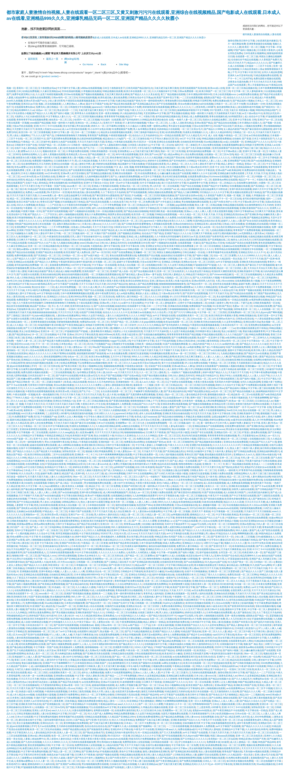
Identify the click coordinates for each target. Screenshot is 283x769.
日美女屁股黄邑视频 (222, 211)
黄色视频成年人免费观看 (118, 404)
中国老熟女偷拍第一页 (136, 366)
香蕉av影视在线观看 (83, 337)
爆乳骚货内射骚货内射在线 (94, 438)
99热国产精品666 (23, 224)
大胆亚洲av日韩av (215, 388)
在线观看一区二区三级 (247, 56)
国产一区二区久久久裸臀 (144, 521)
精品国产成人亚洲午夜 (73, 473)
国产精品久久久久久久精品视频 (147, 157)
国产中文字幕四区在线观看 (242, 495)
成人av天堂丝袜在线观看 (74, 129)
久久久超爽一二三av (225, 328)
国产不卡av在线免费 (17, 385)
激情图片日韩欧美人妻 (89, 666)
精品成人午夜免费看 (265, 97)
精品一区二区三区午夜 (238, 476)
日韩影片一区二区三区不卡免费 (229, 104)
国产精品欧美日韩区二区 (129, 596)
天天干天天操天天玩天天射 (92, 284)
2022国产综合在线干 (223, 126)
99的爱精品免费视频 (208, 457)
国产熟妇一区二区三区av (189, 407)
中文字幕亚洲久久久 (22, 732)
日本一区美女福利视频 (162, 625)
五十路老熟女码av (47, 88)
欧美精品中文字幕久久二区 (153, 227)
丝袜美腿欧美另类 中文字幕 (100, 508)
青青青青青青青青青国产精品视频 (183, 334)
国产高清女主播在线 (35, 609)
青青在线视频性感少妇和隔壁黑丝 (226, 116)
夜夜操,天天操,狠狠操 (178, 227)
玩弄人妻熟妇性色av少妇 (19, 682)
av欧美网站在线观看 (235, 337)
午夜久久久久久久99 (140, 110)
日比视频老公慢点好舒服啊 (175, 470)
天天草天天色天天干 (108, 160)
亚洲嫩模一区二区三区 (144, 252)
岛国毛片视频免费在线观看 (174, 713)
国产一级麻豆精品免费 (155, 309)
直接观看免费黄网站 (60, 265)
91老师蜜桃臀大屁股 (128, 318)
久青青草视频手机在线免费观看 (221, 252)
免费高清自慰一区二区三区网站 (152, 438)
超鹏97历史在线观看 (208, 754)
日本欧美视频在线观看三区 (168, 299)
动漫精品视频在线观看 (259, 236)
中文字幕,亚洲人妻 (260, 423)
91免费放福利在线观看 (253, 170)
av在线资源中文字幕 (256, 637)
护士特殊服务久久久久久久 (62, 622)
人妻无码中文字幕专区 (56, 660)
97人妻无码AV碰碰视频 (134, 123)
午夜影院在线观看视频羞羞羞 (80, 100)
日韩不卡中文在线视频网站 (139, 473)
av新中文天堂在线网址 (132, 303)
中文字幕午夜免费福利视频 (263, 372)
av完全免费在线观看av (203, 590)
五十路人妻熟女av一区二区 (77, 347)
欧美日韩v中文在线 (214, 609)
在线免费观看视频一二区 (85, 350)
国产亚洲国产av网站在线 (68, 764)
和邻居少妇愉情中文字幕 (198, 451)
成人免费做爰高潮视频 (238, 483)
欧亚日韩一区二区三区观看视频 (34, 132)
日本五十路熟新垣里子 (114, 88)
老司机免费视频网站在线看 (56, 220)
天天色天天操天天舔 (64, 423)
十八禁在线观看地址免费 (267, 318)
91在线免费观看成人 (148, 173)
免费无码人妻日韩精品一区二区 (51, 107)
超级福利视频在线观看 (103, 685)
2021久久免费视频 (26, 205)
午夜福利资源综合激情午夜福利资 (75, 262)
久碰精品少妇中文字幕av (175, 748)
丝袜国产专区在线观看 (159, 366)
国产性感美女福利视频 (86, 299)
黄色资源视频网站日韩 (269, 243)
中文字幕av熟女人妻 (231, 151)
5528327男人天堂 (109, 533)
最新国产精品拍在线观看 (98, 527)
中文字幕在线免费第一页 (145, 454)
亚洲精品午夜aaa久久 (166, 729)
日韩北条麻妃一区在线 (193, 252)
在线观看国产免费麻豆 (113, 461)
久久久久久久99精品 (147, 435)
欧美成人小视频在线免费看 (248, 126)
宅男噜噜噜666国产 (201, 704)
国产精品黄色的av (21, 334)
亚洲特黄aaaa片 (180, 508)
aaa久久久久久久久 (33, 356)
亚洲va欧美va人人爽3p (183, 366)
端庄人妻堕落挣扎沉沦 (55, 748)
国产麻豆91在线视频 (102, 167)
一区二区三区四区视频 (69, 249)
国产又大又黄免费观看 (34, 328)
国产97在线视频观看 (166, 104)
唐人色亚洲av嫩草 (84, 432)
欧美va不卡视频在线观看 (97, 495)
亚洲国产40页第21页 (131, 486)
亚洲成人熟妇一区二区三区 (169, 394)
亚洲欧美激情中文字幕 (248, 271)
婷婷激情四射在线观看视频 (155, 107)
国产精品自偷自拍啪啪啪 (136, 211)
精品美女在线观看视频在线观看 (116, 132)
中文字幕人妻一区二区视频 (177, 511)
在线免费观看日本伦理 (138, 243)
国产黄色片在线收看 (150, 347)
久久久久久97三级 (111, 224)
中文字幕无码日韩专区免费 (32, 754)
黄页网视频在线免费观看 (76, 723)
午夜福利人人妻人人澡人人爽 (211, 160)
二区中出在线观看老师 (62, 454)
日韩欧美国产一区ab (137, 268)
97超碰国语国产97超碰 (204, 265)
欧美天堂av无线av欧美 (55, 281)
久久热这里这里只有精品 (198, 271)
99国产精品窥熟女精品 (198, 391)
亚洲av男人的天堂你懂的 (73, 173)
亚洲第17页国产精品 (27, 230)
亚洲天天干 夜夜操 (112, 123)
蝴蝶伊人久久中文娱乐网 (204, 173)
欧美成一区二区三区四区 (164, 110)
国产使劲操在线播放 (213, 498)
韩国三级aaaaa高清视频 (222, 735)
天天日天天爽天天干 (102, 476)
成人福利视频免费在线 (42, 666)
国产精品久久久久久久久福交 (254, 344)
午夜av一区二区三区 (157, 123)
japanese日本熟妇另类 (126, 413)
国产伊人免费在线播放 (267, 546)
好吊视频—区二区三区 (104, 262)
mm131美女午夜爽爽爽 (32, 413)
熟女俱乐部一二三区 (67, 110)
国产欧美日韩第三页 (71, 366)
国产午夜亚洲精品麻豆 (73, 325)
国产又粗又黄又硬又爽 (170, 764)
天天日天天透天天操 (20, 688)
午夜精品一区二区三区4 (235, 135)
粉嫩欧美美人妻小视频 (72, 157)
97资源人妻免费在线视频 (254, 432)
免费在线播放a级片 (221, 100)
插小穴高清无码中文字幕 (173, 183)
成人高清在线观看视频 (214, 483)
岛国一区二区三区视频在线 (193, 495)
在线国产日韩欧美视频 (114, 236)
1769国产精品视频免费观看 (60, 470)
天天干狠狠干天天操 (169, 350)
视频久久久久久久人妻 (235, 543)
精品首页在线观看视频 (18, 306)
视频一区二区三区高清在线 (101, 296)
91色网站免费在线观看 (237, 758)
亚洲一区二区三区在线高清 (170, 271)
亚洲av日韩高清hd (185, 341)
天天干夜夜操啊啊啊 (271, 281)
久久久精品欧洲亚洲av (90, 615)
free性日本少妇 (14, 281)
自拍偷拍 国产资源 (241, 138)
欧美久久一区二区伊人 (216, 486)
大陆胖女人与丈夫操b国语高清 (29, 116)
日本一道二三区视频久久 (87, 132)
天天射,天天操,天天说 (257, 173)
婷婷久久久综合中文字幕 (228, 385)
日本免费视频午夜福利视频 (147, 397)
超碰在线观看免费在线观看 (192, 239)
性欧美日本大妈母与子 (158, 461)
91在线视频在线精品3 (237, 505)
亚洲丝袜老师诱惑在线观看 (33, 429)
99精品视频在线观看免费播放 (216, 138)
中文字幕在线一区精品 (256, 710)
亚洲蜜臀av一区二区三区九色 (130, 423)
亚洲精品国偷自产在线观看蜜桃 (251, 167)
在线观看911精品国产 (88, 631)
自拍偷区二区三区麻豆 (150, 318)
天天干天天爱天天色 (30, 186)
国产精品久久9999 (213, 129)
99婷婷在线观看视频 (106, 164)
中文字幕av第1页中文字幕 (251, 202)
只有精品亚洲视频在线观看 (254, 445)
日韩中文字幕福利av (243, 211)
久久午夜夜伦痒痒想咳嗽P (75, 205)
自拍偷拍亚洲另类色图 (191, 141)
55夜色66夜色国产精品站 (162, 650)
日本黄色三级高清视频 (47, 600)
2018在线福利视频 (71, 91)
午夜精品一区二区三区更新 (221, 363)
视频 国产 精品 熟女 (253, 644)
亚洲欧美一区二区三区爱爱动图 (224, 571)
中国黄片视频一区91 (31, 211)
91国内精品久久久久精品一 (133, 615)
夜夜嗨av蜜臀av (25, 524)
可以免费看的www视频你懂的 (92, 363)
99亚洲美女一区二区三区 (60, 565)
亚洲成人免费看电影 (35, 337)
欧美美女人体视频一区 (76, 486)
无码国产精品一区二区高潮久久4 (126, 322)
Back (103, 64)
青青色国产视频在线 (232, 751)
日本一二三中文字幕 (157, 306)
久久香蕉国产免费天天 (270, 59)
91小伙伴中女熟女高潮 (99, 129)
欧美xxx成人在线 (216, 88)
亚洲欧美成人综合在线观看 (90, 606)
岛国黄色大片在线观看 (126, 208)
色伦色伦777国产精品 (152, 233)
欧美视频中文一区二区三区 (32, 236)
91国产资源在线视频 (212, 492)
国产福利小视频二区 (64, 113)
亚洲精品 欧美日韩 (153, 698)
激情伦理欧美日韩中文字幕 (144, 489)
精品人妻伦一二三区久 (114, 701)
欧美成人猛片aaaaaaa (146, 416)
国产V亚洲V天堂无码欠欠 (121, 565)
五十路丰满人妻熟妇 (222, 451)
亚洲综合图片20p (251, 322)
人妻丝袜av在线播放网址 (68, 315)
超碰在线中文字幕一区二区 (122, 438)
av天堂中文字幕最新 (151, 176)
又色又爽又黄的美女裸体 (117, 94)
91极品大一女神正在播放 (201, 328)
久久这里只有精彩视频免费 (49, 94)
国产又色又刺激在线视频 (198, 148)
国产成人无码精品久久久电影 (117, 470)
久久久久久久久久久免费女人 (89, 385)
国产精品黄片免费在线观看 (55, 341)
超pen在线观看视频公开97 (23, 366)
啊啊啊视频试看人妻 (247, 533)
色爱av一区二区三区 (193, 299)
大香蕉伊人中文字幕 (165, 517)
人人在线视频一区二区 (268, 309)
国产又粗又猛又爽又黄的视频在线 (106, 723)
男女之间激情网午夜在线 (123, 277)
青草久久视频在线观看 (115, 761)
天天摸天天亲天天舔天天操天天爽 (62, 404)
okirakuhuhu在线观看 (227, 508)
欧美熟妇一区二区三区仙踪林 (48, 167)
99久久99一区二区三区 (82, 596)
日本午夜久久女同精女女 (151, 378)
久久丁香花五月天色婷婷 (113, 192)
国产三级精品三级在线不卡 (160, 287)
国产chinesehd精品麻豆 (221, 274)
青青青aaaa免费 (132, 524)
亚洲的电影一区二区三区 (110, 442)
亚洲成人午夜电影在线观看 (118, 141)
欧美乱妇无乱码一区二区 (203, 296)
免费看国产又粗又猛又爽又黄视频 (152, 720)
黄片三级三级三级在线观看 (266, 473)
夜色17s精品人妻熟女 (167, 483)
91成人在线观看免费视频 (126, 347)
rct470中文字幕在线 (81, 265)
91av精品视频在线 (213, 141)
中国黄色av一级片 (235, 517)
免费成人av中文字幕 (253, 587)
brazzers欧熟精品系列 (41, 284)
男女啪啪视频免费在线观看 (194, 202)
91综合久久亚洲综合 (125, 435)
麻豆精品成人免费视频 (28, 347)
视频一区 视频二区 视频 (238, 195)
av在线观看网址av (235, 688)
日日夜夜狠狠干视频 (48, 577)
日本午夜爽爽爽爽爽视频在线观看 (77, 293)
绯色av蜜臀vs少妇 (23, 167)
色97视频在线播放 (118, 669)
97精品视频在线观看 (212, 334)
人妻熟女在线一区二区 (107, 622)
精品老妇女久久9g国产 (114, 138)
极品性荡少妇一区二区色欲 (161, 388)
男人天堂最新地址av (258, 85)
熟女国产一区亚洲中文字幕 (210, 337)
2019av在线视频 (72, 94)
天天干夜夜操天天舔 (256, 581)
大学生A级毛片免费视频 (149, 148)
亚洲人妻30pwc (157, 281)
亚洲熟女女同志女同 (156, 246)
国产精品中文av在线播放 (256, 353)
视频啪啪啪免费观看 (114, 366)
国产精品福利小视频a (243, 100)
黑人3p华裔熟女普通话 (144, 129)
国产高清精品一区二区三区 (264, 186)
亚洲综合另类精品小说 (81, 359)
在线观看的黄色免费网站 (155, 584)
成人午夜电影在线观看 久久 (215, 448)
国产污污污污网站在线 (185, 312)
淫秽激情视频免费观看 (67, 322)
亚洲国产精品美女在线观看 (49, 252)
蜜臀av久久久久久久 (180, 107)
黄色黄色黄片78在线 (260, 483)
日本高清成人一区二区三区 (189, 577)
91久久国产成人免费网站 (100, 713)
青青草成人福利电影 (153, 593)
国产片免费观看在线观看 (183, 337)
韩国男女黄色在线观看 (119, 214)
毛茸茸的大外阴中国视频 (226, 382)
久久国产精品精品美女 (166, 758)
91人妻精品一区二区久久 (179, 164)
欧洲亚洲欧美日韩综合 (214, 407)
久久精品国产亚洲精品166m (121, 716)
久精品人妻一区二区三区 (96, 157)
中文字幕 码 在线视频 (40, 536)
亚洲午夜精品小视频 (228, 521)
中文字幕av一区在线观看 (104, 265)
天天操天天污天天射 (245, 593)
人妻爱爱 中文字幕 (113, 198)
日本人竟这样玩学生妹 (90, 517)
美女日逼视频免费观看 (28, 723)
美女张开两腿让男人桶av (202, 533)
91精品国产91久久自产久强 (41, 243)
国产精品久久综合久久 (24, 451)
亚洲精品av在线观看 (23, 262)
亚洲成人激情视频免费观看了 (59, 489)
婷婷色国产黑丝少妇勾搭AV (43, 615)
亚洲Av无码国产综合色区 (226, 555)
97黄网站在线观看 (66, 353)
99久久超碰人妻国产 (166, 407)
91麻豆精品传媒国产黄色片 (128, 100)
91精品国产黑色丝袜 (174, 157)
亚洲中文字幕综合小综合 (96, 183)
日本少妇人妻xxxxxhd (97, 464)
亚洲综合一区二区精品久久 (88, 123)
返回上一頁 (52, 58)
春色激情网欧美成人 (227, 107)
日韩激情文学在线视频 (79, 107)
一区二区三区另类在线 (48, 366)
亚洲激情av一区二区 (33, 514)
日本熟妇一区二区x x (121, 239)
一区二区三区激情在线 (138, 138)
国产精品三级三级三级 (251, 148)
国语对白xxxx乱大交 (24, 344)
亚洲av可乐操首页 (110, 682)
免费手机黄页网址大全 (23, 94)
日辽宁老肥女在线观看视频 (178, 382)
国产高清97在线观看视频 (55, 211)
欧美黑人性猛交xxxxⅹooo (48, 129)
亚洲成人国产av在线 (100, 217)
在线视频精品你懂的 (121, 495)
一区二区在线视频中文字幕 (268, 761)
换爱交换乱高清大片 (32, 748)
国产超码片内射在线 (264, 622)
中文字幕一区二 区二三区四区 (212, 312)
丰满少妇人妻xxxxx (91, 224)
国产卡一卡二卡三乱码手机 (150, 277)
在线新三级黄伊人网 (218, 303)
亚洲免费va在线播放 (189, 637)
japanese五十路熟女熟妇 (104, 107)
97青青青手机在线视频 (250, 470)
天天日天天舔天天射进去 (155, 590)
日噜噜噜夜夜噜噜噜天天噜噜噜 (70, 135)
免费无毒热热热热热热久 (97, 277)
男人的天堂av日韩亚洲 (147, 420)
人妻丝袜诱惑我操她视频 (26, 637)
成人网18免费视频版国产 (215, 401)
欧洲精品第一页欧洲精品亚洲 (190, 388)
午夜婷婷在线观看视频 (56, 691)
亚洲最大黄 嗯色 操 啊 (91, 198)
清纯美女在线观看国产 (207, 366)
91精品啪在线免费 (263, 306)
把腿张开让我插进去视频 (59, 480)
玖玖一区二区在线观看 (192, 641)
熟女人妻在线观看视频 (210, 751)
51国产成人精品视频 (144, 758)
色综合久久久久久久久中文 (240, 97)
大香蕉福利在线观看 (241, 157)
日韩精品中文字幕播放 (32, 435)
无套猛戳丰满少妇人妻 (28, 309)
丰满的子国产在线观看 (79, 511)
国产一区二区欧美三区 (51, 530)
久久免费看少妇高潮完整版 (178, 217)
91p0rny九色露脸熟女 (173, 603)
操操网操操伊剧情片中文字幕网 (192, 110)
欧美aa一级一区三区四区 (183, 353)
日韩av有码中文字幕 (57, 628)
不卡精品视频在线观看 (205, 268)
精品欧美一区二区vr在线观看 (245, 394)
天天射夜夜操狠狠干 (199, 713)
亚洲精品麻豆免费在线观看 (231, 173)
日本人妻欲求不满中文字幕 (206, 164)
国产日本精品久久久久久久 (193, 739)
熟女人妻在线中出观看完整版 (95, 502)
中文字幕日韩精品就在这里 (179, 565)
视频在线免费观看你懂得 (90, 701)
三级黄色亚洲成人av (227, 675)
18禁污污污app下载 (213, 543)
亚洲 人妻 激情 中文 (36, 170)
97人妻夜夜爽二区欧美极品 (62, 701)
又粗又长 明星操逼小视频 (241, 110)
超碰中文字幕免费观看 (128, 262)
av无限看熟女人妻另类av (251, 233)
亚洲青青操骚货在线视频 (259, 44)
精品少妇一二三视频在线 (252, 694)
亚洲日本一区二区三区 (131, 220)
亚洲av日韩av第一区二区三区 (120, 407)
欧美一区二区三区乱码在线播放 (46, 729)
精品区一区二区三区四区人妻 (231, 268)
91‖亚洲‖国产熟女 (222, 306)
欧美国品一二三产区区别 (48, 205)
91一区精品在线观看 (170, 135)
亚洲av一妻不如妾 (152, 274)
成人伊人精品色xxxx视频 (22, 694)
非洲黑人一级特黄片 (228, 470)
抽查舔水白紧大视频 (26, 157)
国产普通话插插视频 (119, 401)
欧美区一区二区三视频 (253, 47)
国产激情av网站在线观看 (94, 189)
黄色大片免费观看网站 (95, 214)
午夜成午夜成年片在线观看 (48, 397)
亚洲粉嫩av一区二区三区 (257, 366)
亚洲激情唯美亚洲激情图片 (171, 230)
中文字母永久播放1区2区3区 (164, 138)
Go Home (88, 64)
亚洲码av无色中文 (225, 318)
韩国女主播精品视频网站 (169, 252)
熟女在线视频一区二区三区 (256, 410)
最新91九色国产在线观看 (63, 141)
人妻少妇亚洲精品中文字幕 (53, 713)
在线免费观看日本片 (186, 574)
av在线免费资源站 (58, 457)
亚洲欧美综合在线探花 (203, 581)
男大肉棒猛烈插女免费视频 (68, 653)
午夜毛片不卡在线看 (218, 495)
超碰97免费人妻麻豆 (248, 284)
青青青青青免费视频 (272, 290)
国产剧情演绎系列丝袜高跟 (240, 606)
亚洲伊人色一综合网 (250, 656)
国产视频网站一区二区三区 (152, 726)
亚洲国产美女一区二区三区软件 (121, 325)
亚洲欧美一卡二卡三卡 (86, 454)
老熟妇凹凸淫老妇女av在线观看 (260, 467)
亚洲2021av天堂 (29, 104)
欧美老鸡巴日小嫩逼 (154, 571)
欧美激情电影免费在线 (178, 622)
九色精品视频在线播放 (221, 230)
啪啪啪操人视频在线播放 (231, 366)
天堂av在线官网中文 (202, 126)
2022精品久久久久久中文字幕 (214, 192)
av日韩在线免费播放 (259, 135)
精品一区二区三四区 (175, 378)
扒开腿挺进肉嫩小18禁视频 (163, 258)
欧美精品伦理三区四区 (223, 404)
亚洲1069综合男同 (77, 296)
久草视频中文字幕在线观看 (92, 735)
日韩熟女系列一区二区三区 (203, 470)
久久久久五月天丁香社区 (191, 609)
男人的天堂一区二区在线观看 (164, 186)
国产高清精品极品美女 (144, 104)
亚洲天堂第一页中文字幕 (269, 315)
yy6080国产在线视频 (123, 467)
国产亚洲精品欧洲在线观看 (77, 559)
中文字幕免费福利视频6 (266, 603)
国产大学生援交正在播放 (67, 198)
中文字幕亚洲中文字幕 (143, 341)
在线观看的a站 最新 (89, 625)
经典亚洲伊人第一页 (252, 552)
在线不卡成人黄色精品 (25, 148)
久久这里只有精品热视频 (180, 265)
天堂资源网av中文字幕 (154, 113)
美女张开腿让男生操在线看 (76, 126)
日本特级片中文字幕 (200, 622)
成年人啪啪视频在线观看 (71, 214)
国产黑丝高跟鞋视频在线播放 (255, 227)
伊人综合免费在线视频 (209, 145)
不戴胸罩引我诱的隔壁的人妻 (148, 391)
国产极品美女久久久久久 (130, 309)
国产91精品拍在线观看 (241, 293)
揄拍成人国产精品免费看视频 (143, 284)
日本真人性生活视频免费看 (171, 167)
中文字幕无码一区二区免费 (184, 745)
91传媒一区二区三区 (244, 584)
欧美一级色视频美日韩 (47, 394)
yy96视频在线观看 (180, 514)
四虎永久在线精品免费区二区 (216, 119)
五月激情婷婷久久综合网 (233, 217)
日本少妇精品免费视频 (28, 91)
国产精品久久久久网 (42, 113)
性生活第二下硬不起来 (240, 303)
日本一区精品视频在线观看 (109, 211)
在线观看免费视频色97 (160, 508)
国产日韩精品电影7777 (266, 489)
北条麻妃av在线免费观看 (233, 246)
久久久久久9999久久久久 (249, 255)
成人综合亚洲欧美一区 (124, 511)
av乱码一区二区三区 (221, 391)
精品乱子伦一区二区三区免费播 (104, 486)
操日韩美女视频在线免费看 (239, 761)
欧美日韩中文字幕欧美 (196, 694)
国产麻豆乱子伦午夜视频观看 (259, 265)
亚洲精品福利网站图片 (268, 451)
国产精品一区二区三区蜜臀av (140, 555)
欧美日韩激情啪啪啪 (22, 217)
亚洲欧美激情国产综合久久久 (253, 208)
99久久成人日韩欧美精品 (22, 277)
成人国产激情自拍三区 (259, 498)
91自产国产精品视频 (222, 309)
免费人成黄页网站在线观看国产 (179, 527)
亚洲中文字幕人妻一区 (62, 132)
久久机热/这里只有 (119, 202)
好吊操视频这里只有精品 (72, 202)
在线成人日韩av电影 (81, 227)
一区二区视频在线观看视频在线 (105, 274)
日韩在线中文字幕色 (147, 230)
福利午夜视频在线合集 (163, 574)
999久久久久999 (140, 356)
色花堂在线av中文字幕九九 (199, 555)
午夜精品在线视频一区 (183, 666)
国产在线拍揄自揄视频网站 (152, 334)
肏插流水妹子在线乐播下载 (60, 754)
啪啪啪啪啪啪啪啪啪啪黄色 (172, 284)
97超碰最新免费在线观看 (33, 767)
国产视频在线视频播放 (92, 94)
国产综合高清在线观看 (97, 202)
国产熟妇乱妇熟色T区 (232, 467)
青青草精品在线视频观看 (227, 249)
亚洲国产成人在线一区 (121, 271)
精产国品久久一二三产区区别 (42, 214)
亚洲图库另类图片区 (123, 647)
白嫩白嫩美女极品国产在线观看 (175, 173)
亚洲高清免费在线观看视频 (173, 404)
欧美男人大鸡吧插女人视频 (141, 552)
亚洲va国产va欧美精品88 (228, 170)
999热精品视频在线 (259, 429)
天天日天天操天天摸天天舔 (90, 141)
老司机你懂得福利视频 (253, 198)
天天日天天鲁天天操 (70, 394)
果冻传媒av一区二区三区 (251, 514)
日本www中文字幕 (105, 100)
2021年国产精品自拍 (117, 284)
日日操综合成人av (264, 401)
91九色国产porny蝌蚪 (260, 565)
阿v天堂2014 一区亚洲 (144, 141)
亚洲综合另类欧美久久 (217, 600)
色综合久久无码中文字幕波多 (199, 170)
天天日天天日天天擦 (255, 502)
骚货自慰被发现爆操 (125, 505)
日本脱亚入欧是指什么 (139, 145)
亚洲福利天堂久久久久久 (201, 249)
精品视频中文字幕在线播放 (131, 164)
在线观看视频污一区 (42, 758)
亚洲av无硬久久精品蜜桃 (42, 268)
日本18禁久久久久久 (104, 413)
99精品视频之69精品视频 (205, 198)
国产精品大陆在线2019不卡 (162, 615)
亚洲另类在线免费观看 (256, 517)
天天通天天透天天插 (38, 476)
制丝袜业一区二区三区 (81, 258)
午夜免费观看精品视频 (131, 622)
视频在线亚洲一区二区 (54, 151)
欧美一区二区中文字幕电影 (265, 157)
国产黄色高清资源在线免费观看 (197, 647)
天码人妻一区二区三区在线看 (255, 457)
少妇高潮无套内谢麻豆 (267, 40)
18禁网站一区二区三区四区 (206, 217)
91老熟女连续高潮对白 (150, 328)
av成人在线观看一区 (233, 141)
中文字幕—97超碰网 (167, 552)
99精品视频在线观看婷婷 (189, 669)
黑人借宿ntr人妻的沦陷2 (106, 514)
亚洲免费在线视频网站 (259, 325)
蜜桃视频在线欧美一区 (219, 394)
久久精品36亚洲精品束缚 (161, 356)
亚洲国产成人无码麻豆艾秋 (262, 559)
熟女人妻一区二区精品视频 (208, 205)
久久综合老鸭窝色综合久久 (128, 584)
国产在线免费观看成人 (34, 552)
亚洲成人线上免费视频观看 (194, 116)
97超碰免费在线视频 (262, 619)
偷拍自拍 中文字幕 (63, 318)
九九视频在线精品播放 (67, 243)
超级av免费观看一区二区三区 (134, 258)
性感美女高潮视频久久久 (195, 132)
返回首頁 (33, 58)
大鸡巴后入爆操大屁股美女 (88, 470)
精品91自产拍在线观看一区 (86, 480)
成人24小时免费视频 (125, 230)
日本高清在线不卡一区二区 (233, 325)
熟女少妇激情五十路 (231, 331)
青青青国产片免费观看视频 (246, 230)
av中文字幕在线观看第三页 (225, 378)
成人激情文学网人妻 (85, 164)
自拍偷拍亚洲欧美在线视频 (238, 359)
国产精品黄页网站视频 (240, 356)
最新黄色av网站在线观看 (225, 179)
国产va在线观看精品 (261, 160)
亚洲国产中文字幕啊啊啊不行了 (58, 663)
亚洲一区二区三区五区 (169, 435)
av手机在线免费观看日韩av (139, 299)
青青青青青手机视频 (114, 116)
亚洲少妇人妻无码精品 (65, 666)
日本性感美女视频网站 (255, 53)
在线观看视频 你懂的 (115, 290)
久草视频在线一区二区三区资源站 (90, 565)
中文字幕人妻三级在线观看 (261, 388)
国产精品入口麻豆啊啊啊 (186, 192)
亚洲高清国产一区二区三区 (95, 271)
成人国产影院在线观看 (268, 530)
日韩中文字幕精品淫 (149, 208)
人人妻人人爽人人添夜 (45, 492)
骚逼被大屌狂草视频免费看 (99, 451)
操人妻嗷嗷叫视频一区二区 (211, 505)
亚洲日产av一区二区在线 (269, 119)
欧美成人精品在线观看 (75, 382)
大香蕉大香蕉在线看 (203, 382)
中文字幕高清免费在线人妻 (62, 568)
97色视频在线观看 (109, 751)
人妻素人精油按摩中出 (18, 97)
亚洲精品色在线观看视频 (160, 268)
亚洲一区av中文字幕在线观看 (124, 183)
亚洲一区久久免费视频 (199, 701)
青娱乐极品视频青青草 (254, 331)
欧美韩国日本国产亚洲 (81, 435)
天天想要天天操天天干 (23, 129)
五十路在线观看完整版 (87, 303)
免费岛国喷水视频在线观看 (266, 78)
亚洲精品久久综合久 (57, 296)
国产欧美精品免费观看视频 (51, 584)
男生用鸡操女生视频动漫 (109, 742)
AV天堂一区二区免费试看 (142, 202)
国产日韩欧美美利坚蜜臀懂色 (135, 224)
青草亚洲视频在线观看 (67, 533)
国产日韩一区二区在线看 (52, 309)
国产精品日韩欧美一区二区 (25, 382)
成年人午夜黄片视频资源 (235, 397)
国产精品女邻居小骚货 (178, 432)
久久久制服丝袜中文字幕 (164, 91)
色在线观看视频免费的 (223, 530)
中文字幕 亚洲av (65, 334)
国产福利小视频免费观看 (24, 584)
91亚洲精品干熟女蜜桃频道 (141, 701)
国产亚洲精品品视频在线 (98, 173)
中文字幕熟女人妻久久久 (58, 116)
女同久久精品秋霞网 (272, 72)
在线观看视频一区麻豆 (189, 243)
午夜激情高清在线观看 (58, 236)
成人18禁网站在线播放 (69, 445)
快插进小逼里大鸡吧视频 (31, 691)
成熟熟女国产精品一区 (214, 97)
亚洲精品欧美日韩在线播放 (78, 410)
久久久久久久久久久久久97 (226, 445)
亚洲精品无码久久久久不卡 (251, 252)
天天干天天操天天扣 (102, 227)
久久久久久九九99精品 (149, 325)
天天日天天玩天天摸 (68, 312)
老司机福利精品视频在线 (167, 116)
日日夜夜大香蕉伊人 (267, 50)
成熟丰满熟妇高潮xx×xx (69, 224)
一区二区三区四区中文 (34, 138)
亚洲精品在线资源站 (18, 353)
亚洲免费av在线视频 (64, 675)
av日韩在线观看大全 (35, 296)
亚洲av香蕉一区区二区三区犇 (76, 685)
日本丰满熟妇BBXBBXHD (199, 94)
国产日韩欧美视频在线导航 (246, 663)
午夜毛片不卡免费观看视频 (258, 287)
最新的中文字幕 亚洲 (236, 609)
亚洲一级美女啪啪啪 (109, 113)
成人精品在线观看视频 (188, 189)
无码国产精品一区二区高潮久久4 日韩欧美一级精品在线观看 (68, 145)
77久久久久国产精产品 (42, 135)
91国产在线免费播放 (122, 252)
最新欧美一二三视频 (143, 385)
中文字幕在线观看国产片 (99, 600)
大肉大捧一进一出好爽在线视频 (36, 675)
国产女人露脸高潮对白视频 (113, 145)
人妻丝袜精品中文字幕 (18, 284)
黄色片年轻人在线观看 (231, 375)
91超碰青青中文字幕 (197, 183)
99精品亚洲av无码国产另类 (168, 536)
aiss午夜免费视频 (79, 341)
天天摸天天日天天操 (240, 732)
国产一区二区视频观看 (209, 461)
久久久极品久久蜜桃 (136, 126)
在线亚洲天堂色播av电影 (132, 359)
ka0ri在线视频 (206, 104)
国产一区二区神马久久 (258, 337)
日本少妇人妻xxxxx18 (205, 675)
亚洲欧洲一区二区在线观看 (69, 176)
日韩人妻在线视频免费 (247, 704)
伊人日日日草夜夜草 (180, 296)
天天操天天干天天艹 (70, 189)
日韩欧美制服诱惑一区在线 (103, 151)
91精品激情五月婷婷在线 (185, 359)
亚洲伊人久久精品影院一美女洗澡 (225, 258)
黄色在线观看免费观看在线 (123, 255)
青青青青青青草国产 (46, 277)
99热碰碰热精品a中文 (17, 615)
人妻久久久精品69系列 (220, 132)
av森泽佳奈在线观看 (241, 420)
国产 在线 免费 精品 (76, 407)
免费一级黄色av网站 (157, 126)
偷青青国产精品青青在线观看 (123, 543)
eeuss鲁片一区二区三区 (78, 186)
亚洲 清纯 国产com (148, 154)
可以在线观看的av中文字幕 (175, 397)
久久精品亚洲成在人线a (252, 69)
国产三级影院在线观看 (268, 495)
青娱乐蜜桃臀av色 (175, 170)
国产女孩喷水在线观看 (28, 274)
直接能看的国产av (259, 758)
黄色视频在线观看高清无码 (140, 189)
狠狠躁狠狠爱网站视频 (190, 758)
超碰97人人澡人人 (82, 644)
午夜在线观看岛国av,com (50, 230)
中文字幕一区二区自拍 (162, 145)
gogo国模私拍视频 (184, 205)
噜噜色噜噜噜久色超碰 (190, 464)
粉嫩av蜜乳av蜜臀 (30, 378)
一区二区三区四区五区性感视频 (198, 385)
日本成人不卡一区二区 (34, 470)
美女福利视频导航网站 (227, 296)
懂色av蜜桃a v (24, 249)
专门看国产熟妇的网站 (265, 293)
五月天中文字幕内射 (120, 356)
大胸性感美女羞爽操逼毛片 (70, 277)
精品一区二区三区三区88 (208, 596)
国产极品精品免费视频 (32, 489)
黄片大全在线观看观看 (172, 363)
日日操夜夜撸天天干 (64, 160)
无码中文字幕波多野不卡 (177, 524)
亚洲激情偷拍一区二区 (173, 148)
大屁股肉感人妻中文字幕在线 (105, 246)
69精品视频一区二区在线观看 (142, 249)
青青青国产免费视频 (97, 135)
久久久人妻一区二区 (44, 761)
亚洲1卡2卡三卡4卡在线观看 (48, 126)
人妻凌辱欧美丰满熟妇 (100, 331)
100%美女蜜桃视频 (66, 555)
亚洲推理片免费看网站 (68, 694)
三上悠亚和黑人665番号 (204, 107)
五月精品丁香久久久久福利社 (211, 574)
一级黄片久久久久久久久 (29, 220)
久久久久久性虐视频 (158, 296)
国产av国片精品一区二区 (96, 255)
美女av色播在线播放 (188, 104)
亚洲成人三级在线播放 (51, 347)
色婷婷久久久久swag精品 (61, 432)
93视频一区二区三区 (265, 176)
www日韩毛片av (140, 498)
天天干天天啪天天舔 (257, 568)
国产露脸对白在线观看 (149, 663)
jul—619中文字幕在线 (221, 764)
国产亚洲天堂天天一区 (222, 536)
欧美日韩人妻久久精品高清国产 (266, 350)
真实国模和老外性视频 (249, 107)
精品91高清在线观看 (167, 464)
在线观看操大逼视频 (46, 694)
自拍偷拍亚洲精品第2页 (61, 574)
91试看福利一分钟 (256, 104)
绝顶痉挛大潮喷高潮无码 (223, 271)
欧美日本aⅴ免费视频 (99, 356)
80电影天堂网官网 (202, 100)
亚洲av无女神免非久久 (89, 555)
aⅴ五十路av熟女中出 (252, 113)
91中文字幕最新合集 (150, 183)
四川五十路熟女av (98, 619)
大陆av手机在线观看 (22, 126)
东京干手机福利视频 (165, 341)
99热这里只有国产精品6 (102, 230)
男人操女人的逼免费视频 (45, 217)
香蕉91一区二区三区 (27, 88)
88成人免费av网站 (172, 543)
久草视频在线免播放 (91, 91)
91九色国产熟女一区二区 (240, 562)
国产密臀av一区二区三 (207, 587)
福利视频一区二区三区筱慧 (250, 369)
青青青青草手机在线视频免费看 (32, 119)
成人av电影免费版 (156, 179)
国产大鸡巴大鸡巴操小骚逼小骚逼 (171, 473)
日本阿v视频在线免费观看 (219, 612)
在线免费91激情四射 (247, 183)
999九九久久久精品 (167, 502)
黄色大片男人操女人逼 (103, 691)
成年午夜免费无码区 (105, 293)
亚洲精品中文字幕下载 (233, 729)
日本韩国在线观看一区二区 (100, 505)
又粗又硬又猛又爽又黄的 (166, 88)
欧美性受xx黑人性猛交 (67, 391)
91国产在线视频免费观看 (175, 344)
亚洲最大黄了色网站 (271, 382)
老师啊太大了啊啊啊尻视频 (121, 420)
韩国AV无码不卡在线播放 (59, 179)
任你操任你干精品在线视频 (244, 59)
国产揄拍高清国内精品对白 (133, 160)
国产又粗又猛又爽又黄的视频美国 (255, 698)
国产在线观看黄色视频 (79, 170)
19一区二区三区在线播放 (207, 246)
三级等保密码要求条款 (53, 720)
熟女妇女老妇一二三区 (43, 287)
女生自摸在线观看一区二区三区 (116, 391)
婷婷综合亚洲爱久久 (83, 467)
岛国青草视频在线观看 (197, 157)
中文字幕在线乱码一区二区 (114, 574)
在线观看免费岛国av (24, 107)
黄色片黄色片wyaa (69, 517)
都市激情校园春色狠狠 (216, 641)
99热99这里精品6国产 (266, 110)
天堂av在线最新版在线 (186, 505)
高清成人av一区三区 (139, 492)
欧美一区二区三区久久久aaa (122, 363)
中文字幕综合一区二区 (258, 341)
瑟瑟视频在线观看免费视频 (109, 660)
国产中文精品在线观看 (215, 299)
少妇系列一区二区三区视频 (86, 119)
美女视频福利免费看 (60, 596)
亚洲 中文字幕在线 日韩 (244, 119)
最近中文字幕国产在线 (97, 104)
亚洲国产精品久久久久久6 (177, 233)
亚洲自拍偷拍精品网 (50, 274)
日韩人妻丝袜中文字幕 (263, 660)
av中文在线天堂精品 (33, 467)
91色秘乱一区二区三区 (89, 461)
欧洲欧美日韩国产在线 (144, 448)
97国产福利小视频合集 (244, 50)
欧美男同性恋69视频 (83, 179)
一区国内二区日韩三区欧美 (80, 309)
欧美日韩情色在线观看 (39, 454)
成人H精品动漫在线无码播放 (37, 401)
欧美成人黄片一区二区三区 (40, 653)
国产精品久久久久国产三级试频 (30, 258)
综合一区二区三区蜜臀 (225, 255)
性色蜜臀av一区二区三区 (216, 660)
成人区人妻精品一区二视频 (243, 742)
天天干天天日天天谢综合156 (109, 432)
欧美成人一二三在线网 (263, 464)
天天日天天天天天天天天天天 (255, 748)
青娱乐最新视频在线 (31, 663)
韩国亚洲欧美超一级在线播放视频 (166, 211)
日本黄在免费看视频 (266, 584)
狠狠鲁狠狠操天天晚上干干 (143, 401)
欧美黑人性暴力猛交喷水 (178, 281)
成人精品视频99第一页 (154, 198)
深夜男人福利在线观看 (243, 489)
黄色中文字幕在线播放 (130, 751)
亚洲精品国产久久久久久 (257, 141)
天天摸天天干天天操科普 (156, 331)
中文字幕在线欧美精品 (73, 495)
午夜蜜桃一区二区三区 (34, 208)
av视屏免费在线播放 (248, 94)
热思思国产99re (144, 505)
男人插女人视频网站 (20, 135)
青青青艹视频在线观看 (250, 290)
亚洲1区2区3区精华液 (222, 584)
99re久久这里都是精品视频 (151, 675)
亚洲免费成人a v (126, 151)
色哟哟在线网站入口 (32, 154)
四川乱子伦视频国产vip (98, 344)
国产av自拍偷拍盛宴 (216, 350)
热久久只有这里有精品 (123, 720)
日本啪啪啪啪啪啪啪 (177, 309)
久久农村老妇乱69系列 (256, 729)
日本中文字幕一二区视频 (161, 205)
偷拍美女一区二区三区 (60, 119)
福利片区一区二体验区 (186, 145)
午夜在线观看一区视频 (18, 123)
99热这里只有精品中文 (197, 274)
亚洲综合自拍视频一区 (62, 164)
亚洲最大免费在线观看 (188, 467)
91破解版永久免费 (23, 233)
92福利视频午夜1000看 (49, 325)
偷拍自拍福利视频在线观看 (74, 274)
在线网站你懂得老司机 (264, 359)
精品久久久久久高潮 (38, 457)
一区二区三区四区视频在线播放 (87, 116)
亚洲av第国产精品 (203, 123)
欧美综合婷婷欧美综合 (137, 281)
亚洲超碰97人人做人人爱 (24, 656)
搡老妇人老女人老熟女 (147, 293)
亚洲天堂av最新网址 (152, 634)
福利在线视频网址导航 (186, 410)
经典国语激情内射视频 (81, 413)
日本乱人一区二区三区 (266, 100)
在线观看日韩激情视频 (34, 480)
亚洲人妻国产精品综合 (264, 356)
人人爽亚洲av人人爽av (73, 104)
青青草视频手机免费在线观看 (129, 581)
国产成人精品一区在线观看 (183, 461)
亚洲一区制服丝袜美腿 (106, 179)
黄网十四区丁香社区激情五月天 (205, 397)
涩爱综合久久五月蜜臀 (208, 438)
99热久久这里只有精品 (92, 315)
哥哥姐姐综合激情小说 (230, 480)
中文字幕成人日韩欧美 (167, 609)
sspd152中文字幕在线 (223, 634)
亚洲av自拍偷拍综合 (183, 224)
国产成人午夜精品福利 (213, 347)
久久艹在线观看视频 (128, 378)
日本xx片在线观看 (105, 423)
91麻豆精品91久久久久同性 (71, 420)
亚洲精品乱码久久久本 (197, 628)
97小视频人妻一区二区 (197, 230)
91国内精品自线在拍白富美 (206, 220)
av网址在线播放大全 (172, 663)
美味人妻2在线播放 (221, 622)
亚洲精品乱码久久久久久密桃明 (161, 679)
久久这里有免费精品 (232, 322)
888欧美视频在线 (247, 315)
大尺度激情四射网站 (50, 685)
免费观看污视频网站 (42, 160)
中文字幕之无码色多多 (53, 407)
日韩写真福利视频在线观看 (265, 239)
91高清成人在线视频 (195, 540)
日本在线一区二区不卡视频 (259, 688)
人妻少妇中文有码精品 (58, 429)
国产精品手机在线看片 (271, 94)
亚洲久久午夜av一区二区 (68, 268)
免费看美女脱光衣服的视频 (159, 568)
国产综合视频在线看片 (145, 271)
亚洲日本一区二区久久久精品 (230, 581)
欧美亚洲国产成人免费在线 (77, 252)
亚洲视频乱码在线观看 (257, 224)
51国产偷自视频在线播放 (154, 375)
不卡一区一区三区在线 (230, 198)
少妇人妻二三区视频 (244, 536)
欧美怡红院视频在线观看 (198, 603)
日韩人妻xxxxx (192, 716)
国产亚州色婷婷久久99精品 (135, 119)
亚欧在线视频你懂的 (265, 606)
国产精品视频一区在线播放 (107, 337)
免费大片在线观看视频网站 (212, 410)
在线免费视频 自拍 (34, 464)
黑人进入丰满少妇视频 (113, 394)
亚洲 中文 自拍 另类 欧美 (222, 167)
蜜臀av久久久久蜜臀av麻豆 (77, 448)
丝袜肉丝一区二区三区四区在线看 (79, 641)
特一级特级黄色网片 (154, 100)
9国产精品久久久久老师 (35, 565)
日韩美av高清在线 (245, 318)
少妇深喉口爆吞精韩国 (207, 341)
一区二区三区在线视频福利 (247, 274)
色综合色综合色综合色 (96, 726)
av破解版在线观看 (117, 619)
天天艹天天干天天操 (253, 258)
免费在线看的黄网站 (171, 606)
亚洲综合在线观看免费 (168, 141)
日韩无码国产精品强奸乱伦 (139, 88)
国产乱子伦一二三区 (93, 148)
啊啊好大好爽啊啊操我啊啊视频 (171, 701)
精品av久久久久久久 (257, 63)
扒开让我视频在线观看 (199, 369)
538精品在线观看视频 (165, 214)
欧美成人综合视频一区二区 (131, 265)
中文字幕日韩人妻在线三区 (20, 543)
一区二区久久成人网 (87, 287)
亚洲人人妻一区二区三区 (69, 732)
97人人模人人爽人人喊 (269, 628)
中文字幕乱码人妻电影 (209, 729)
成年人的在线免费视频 (103, 208)
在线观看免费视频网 (156, 423)
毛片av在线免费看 (46, 726)
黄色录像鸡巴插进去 (120, 157)
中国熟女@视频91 (110, 628)
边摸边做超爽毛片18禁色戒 (214, 189)
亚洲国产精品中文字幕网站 (215, 186)
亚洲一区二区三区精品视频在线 (241, 88)
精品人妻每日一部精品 (232, 164)
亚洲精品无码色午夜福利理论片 (121, 732)
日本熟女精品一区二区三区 (72, 344)
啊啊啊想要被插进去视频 (252, 296)
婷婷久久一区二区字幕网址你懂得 (108, 126)
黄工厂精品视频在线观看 (173, 94)
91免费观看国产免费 (122, 129)
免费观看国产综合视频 (148, 255)
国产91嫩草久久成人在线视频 (170, 555)
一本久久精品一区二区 (189, 214)
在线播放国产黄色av (155, 442)
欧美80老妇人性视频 (47, 508)
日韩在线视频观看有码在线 (147, 653)
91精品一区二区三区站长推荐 (61, 609)
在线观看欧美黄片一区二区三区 (192, 315)
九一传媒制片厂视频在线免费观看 (184, 372)
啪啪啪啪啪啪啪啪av (134, 432)
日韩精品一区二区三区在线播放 (121, 612)
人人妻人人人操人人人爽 (215, 356)
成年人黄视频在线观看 (54, 154)
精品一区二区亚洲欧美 (21, 198)
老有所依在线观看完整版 (225, 284)
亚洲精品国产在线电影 (113, 767)
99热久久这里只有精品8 (224, 369)
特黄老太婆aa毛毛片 (89, 375)
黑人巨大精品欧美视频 (86, 160)
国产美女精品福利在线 (175, 391)
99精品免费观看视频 (91, 249)
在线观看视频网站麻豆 (233, 145)
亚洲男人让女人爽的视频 (264, 347)
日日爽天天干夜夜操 (265, 211)
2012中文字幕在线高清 (86, 334)
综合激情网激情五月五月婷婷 (35, 164)
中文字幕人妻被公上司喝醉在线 (151, 445)
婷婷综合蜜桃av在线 (219, 420)
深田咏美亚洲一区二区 (245, 309)
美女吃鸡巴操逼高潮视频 (174, 176)
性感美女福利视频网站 (136, 546)
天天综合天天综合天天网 (259, 268)
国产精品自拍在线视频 (225, 123)
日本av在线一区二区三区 (203, 318)
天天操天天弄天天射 (219, 732)
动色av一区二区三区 (46, 110)
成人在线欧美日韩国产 (234, 492)
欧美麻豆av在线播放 (141, 312)
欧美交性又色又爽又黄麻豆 (58, 350)
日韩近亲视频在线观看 (28, 713)
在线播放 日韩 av (49, 517)
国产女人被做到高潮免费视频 (124, 176)
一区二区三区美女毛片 (191, 129)
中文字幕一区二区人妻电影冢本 (247, 91)
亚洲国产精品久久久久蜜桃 (166, 631)
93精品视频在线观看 (112, 91)
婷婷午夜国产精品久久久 (76, 230)
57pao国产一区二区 (65, 606)
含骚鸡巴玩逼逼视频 (138, 353)
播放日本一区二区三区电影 (234, 438)
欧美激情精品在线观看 (190, 502)
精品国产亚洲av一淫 (40, 306)
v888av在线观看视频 (91, 88)
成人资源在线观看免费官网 (131, 179)
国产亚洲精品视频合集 (96, 669)
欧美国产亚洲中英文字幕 (166, 97)
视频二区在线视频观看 (49, 104)
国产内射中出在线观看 (67, 375)
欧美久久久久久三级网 (180, 220)
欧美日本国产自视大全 (28, 202)
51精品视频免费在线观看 (266, 75)
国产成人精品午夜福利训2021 (74, 217)
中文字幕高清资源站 (89, 533)
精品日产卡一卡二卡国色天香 (139, 116)
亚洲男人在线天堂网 (80, 208)
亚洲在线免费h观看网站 (148, 716)
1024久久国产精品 (187, 457)
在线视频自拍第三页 (156, 265)
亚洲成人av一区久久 (269, 435)
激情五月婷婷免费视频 (152, 691)
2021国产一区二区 (19, 527)
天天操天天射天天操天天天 (111, 299)
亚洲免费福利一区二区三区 (241, 312)
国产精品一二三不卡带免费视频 (104, 205)
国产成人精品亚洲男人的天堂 (234, 716)
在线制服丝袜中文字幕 (155, 644)
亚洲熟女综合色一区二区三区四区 (198, 262)
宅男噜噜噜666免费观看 (216, 577)
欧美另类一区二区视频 (142, 214)
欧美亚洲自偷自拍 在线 (161, 119)
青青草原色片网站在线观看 (83, 637)
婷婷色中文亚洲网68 (158, 160)
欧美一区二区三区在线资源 (77, 167)
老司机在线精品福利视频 (106, 258)
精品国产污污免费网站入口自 (173, 249)
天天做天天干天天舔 (238, 372)
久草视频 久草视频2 (138, 669)
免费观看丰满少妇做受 (21, 483)
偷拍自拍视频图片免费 (213, 619)
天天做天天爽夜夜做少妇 (233, 549)
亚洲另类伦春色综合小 (81, 306)
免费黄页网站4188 (47, 148)
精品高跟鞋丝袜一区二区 (110, 637)
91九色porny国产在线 (215, 562)
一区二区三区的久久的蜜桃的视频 (110, 410)
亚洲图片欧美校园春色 (200, 445)
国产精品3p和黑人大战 (36, 562)
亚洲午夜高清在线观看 (240, 189)
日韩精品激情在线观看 (122, 653)
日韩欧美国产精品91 (69, 438)
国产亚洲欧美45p (253, 214)
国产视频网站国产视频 (103, 170)
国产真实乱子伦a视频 (131, 195)
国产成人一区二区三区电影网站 (262, 277)
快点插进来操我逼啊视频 (89, 138)
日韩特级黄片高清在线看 (127, 694)
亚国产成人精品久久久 (75, 530)
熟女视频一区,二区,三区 (112, 631)
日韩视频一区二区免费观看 (89, 562)
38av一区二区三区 (103, 467)
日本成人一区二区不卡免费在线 (139, 723)
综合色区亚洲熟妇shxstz (228, 227)
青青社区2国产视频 (49, 202)
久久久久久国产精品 (105, 596)
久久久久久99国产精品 (140, 315)
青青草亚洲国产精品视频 (196, 420)
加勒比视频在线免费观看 (160, 192)
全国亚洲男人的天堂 (240, 590)
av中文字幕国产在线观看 (65, 284)
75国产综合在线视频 (190, 186)
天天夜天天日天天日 (128, 372)
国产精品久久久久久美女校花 (144, 94)
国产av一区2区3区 (101, 252)
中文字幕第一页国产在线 (116, 110)
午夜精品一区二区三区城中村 (35, 141)
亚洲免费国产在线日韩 (239, 160)
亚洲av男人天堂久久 (110, 303)
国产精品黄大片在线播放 (48, 451)
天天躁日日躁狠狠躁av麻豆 (173, 208)
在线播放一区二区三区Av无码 (219, 154)
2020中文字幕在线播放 (226, 647)
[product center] (49, 76)
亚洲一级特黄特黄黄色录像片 (127, 593)
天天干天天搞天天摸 (102, 511)
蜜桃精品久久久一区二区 (202, 514)
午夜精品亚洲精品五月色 (57, 435)
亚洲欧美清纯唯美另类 (183, 290)
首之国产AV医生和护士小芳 (223, 202)
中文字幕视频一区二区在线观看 (32, 432)
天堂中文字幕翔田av (168, 239)
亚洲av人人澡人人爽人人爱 (197, 211)
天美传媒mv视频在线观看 (256, 751)
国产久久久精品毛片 (192, 135)
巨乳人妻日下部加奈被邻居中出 (86, 236)
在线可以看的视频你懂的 (225, 233)
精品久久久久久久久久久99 (42, 353)
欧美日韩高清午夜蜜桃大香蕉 (223, 315)
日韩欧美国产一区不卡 (238, 407)
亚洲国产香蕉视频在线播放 (77, 593)
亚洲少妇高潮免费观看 (170, 132)
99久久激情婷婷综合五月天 (124, 527)
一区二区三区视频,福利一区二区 (184, 423)
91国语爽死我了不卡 (194, 600)
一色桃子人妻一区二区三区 (187, 119)
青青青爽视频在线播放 (146, 167)
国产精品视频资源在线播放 (208, 442)
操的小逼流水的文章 (43, 198)
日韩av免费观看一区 (188, 91)
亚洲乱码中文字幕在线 (118, 688)
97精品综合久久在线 (226, 533)
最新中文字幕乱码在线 (239, 350)
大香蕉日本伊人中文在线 (93, 404)
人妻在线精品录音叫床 (195, 394)
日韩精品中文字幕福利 (131, 571)
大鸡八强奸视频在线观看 (171, 454)
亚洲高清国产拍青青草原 (211, 236)
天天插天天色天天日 (35, 404)
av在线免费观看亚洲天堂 (185, 656)
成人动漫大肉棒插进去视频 (34, 622)
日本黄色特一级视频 (192, 401)
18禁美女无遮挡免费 (238, 81)
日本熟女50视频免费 (74, 603)
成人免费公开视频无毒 (120, 464)
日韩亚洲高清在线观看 (233, 596)
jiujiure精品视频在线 (44, 315)
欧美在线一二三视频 (134, 549)
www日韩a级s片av (89, 243)
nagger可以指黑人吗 (120, 341)
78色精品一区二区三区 (30, 546)
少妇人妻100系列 (56, 100)
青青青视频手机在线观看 (71, 716)
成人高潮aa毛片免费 (95, 650)
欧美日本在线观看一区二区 (137, 91)
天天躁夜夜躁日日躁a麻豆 (249, 363)
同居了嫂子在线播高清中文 (170, 540)
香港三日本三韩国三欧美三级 (28, 660)
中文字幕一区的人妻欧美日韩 (89, 675)
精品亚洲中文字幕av (161, 290)
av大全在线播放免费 (117, 353)
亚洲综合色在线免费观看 (235, 442)
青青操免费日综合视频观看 (178, 100)
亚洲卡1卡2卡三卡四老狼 (192, 350)
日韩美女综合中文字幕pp (140, 97)
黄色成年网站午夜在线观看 (158, 359)
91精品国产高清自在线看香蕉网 (43, 189)
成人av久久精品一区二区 (151, 382)
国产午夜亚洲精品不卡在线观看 (81, 704)
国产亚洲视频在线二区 (219, 239)
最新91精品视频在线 (20, 420)
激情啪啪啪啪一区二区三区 (41, 631)
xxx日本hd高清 (52, 173)
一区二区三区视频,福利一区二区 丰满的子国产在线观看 (89, 233)
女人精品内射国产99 (233, 129)
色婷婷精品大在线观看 (168, 129)
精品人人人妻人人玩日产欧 (256, 375)
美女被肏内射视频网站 (128, 707)
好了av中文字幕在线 (66, 631)
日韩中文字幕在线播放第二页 (192, 303)
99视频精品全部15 (76, 464)
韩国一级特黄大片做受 (202, 113)
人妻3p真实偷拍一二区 (179, 426)
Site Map (123, 64)
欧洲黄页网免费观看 (164, 505)
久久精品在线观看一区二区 (196, 536)
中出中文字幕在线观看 (86, 552)
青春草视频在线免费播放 (101, 584)
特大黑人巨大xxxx (128, 533)
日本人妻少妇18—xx (106, 372)
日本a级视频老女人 (265, 536)
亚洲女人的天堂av (47, 650)
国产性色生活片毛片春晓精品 (223, 694)
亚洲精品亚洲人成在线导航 (207, 224)
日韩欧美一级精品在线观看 (148, 344)
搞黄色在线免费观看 (40, 97)
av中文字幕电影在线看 (227, 262)
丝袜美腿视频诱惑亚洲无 (223, 723)
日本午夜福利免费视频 (79, 281)
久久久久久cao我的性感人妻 (224, 344)
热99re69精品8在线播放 (165, 457)
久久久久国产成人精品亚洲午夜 (186, 498)
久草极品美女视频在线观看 (197, 416)
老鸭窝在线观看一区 (186, 650)
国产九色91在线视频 (104, 306)
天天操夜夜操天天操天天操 (227, 113)
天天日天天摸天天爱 (251, 527)
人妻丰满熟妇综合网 (260, 476)
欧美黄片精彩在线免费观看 (180, 246)
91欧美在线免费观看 (212, 502)
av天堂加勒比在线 (46, 176)
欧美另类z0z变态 (206, 656)
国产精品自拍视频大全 (243, 391)
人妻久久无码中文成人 (136, 767)
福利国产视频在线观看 (107, 754)
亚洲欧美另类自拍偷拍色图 (252, 262)
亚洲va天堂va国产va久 (35, 100)
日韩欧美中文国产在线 (26, 145)
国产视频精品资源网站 (258, 217)
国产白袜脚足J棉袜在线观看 (223, 698)
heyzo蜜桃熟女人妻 (54, 486)
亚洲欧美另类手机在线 (30, 704)
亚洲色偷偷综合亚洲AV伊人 (56, 546)
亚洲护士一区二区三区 (134, 559)
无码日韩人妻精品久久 (174, 274)
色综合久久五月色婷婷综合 (145, 135)
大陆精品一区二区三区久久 (178, 277)
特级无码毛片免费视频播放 (142, 739)
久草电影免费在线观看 (77, 151)
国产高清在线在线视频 (42, 688)
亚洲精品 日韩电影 (132, 198)
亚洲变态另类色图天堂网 (196, 653)
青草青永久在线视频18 (86, 113)
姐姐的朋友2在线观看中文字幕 (176, 255)
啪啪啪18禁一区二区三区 (24, 555)
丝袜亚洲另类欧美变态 (79, 457)
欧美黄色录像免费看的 (236, 498)
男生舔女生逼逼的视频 (179, 126)
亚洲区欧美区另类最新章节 (94, 521)
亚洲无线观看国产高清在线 (193, 88)
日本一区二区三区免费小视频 (192, 258)
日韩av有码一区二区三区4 (64, 97)
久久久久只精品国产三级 (235, 334)
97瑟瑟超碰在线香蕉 (156, 164)
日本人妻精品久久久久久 (52, 590)
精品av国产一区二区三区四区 (150, 565)
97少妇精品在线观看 (92, 268)
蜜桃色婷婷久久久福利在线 (41, 764)
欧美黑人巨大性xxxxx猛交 (27, 517)
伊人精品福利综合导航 (131, 113)
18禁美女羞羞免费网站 (39, 612)
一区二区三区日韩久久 (208, 353)
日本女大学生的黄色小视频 (182, 438)
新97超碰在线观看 (208, 552)
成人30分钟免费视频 (65, 287)
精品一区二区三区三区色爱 (248, 154)
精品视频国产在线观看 (58, 208)
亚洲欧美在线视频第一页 (124, 173)
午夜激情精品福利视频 (32, 641)
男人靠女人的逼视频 (50, 502)
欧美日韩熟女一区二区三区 (60, 767)
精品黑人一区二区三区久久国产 (129, 476)
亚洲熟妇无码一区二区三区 (227, 432)
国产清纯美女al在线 (26, 508)
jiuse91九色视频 (14, 100)
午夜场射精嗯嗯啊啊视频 (233, 277)
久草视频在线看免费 (162, 224)
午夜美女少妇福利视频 (242, 603)
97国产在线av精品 (131, 375)
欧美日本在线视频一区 (44, 224)
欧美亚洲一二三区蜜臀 (168, 448)
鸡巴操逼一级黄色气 (106, 318)
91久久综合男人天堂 (162, 312)
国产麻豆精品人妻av (132, 274)
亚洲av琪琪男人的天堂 (203, 281)
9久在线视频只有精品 (63, 388)
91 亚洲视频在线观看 (27, 571)
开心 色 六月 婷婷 (60, 306)
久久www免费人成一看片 (50, 195)
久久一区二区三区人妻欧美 (230, 265)
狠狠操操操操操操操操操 (44, 312)
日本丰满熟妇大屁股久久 (249, 123)
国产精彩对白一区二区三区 (147, 470)
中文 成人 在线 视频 (213, 135)
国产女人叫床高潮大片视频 (206, 277)
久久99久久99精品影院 (205, 287)
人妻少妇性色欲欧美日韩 (69, 148)
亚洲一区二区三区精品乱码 (135, 205)
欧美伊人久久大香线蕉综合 (139, 517)
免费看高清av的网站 (134, 442)
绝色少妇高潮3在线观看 (46, 505)
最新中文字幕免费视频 (68, 698)
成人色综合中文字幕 (255, 116)
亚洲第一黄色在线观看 (199, 208)
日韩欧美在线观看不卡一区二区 (22, 593)
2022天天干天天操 (209, 568)
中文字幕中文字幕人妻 (68, 88)
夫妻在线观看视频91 (82, 710)
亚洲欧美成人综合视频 (256, 596)
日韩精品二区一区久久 (243, 132)
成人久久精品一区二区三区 (23, 325)
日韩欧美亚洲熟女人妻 (185, 754)
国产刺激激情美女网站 (98, 729)
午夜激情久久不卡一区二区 (177, 704)
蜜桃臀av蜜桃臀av (184, 287)
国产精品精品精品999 (58, 258)
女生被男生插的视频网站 (31, 369)
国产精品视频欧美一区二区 (101, 154)
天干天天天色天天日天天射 (262, 81)
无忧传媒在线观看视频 (194, 606)
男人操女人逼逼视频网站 (171, 612)
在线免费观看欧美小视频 (247, 281)
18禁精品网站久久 (243, 473)
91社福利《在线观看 (111, 119)
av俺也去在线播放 (130, 426)
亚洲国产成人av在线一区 (202, 227)
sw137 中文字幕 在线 (190, 138)
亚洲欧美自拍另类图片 (165, 688)
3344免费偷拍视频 (270, 663)
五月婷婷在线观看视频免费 (150, 217)
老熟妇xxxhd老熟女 (202, 710)
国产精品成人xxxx (47, 555)
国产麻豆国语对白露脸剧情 (258, 129)
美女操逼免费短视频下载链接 (142, 530)
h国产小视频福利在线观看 (81, 211)
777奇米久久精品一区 (23, 397)
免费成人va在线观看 (35, 192)
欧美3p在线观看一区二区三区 (150, 170)
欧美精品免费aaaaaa (138, 619)
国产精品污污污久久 (176, 179)
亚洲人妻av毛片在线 (250, 416)
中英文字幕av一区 (86, 622)
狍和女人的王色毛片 (241, 239)
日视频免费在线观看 (161, 666)
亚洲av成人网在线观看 (39, 735)
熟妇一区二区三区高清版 (173, 151)
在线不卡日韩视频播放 (30, 448)
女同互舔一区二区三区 (230, 552)
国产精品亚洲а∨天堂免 (212, 243)
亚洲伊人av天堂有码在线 (59, 337)
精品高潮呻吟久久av (24, 110)
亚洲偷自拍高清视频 (33, 281)
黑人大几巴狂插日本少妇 (238, 619)
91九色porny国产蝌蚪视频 (269, 312)
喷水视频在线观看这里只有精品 (245, 192)
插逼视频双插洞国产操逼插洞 (91, 353)
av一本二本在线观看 (135, 461)
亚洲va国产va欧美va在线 (230, 287)
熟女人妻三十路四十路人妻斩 (244, 448)
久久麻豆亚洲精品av (50, 91)
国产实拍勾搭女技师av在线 (188, 195)
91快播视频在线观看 (240, 186)
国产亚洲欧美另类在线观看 (143, 641)
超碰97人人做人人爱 (231, 220)
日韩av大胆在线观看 (80, 239)
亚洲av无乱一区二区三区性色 (134, 186)
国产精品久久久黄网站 (46, 262)
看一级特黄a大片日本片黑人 (215, 423)
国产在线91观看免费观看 (43, 420)
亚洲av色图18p (247, 524)
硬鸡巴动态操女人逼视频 (44, 682)
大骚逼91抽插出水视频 (179, 644)
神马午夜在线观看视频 (127, 154)
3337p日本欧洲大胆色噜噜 (203, 508)
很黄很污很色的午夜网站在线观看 (252, 404)
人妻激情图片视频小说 (171, 420)
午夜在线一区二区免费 (137, 650)
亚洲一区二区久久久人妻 (214, 631)
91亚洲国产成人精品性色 (42, 606)
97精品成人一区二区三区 (55, 511)
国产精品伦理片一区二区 (241, 176)
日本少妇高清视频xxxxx (225, 94)
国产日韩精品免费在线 (245, 451)
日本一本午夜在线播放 (141, 688)
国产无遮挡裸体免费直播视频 (61, 138)
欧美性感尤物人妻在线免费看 (112, 97)
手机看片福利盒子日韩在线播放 (260, 461)
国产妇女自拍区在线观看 (255, 220)
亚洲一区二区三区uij (229, 457)
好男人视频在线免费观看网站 (167, 660)
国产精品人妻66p (235, 625)
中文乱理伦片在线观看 (21, 559)
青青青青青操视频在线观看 (105, 220)
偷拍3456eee (105, 334)
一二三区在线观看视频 (191, 97)
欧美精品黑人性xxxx (76, 154)
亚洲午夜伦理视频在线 (90, 492)
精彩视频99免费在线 (252, 480)
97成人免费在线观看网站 (179, 198)
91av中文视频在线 (123, 448)
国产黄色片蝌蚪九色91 (114, 517)
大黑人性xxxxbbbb (225, 281)
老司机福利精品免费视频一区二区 (203, 151)
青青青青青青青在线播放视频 (222, 435)
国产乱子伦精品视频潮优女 (138, 631)
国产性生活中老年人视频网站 (89, 758)
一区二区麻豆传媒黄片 (51, 382)
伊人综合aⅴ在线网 (101, 239)
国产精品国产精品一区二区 (176, 318)
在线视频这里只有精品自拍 (53, 378)
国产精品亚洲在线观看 (120, 104)
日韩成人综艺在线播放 (233, 224)
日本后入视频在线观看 (32, 173)
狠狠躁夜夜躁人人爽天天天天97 (120, 148)
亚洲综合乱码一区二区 (51, 723)
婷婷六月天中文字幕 (263, 189)
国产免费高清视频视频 (190, 761)
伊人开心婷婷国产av (165, 189)
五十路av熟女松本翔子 (197, 167)
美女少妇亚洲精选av (29, 331)
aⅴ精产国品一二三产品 (139, 625)
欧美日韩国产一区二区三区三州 (214, 91)
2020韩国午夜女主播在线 (207, 331)
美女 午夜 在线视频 (125, 170)
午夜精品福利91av (229, 666)
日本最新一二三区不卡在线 (258, 66)
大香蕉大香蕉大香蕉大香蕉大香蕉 (108, 281)
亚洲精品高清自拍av (234, 214)
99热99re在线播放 (182, 581)
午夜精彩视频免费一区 (120, 135)
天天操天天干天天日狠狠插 (64, 498)
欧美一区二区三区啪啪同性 (157, 429)
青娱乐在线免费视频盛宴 (175, 328)
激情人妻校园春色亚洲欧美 (118, 385)
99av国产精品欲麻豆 (102, 347)
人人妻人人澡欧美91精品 (181, 123)
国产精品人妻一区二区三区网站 (64, 751)
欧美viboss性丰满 (79, 619)
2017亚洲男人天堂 (219, 110)
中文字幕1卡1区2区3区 (249, 72)
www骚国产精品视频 (40, 123)
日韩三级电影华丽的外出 (146, 132)
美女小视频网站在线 (92, 366)
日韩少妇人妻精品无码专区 (112, 243)
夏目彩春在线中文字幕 (30, 720)
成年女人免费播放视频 (174, 634)
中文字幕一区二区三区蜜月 (76, 397)
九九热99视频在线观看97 (96, 176)
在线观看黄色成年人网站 (241, 641)
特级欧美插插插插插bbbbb (132, 287)
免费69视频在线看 (23, 255)
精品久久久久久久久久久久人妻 (114, 489)
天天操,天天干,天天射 (180, 590)
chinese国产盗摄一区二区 (19, 438)
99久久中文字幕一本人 (32, 486)
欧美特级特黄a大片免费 (129, 107)
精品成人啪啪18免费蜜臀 (68, 271)
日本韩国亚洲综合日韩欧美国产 (91, 663)
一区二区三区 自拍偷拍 (190, 483)
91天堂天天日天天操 (171, 347)
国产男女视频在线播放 (178, 113)
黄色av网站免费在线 (44, 524)
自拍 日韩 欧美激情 (144, 467)
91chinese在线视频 (218, 176)
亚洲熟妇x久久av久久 (244, 454)
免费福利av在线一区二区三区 (94, 322)
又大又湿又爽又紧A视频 (145, 239)
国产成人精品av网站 (169, 154)
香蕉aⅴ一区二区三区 (255, 164)
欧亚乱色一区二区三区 (105, 429)
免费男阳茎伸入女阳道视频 (136, 742)
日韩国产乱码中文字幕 (123, 603)
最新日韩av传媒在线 (266, 454)
